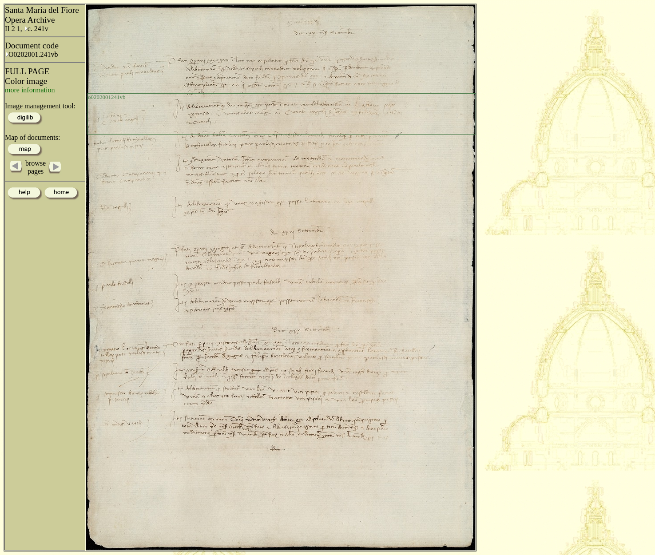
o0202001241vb (107, 97)
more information (30, 90)
